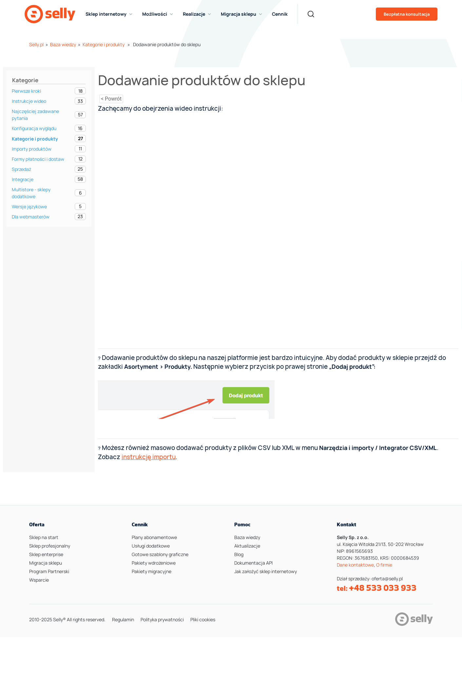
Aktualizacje (247, 546)
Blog (238, 554)
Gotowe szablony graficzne (160, 554)
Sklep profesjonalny (49, 546)
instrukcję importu (149, 457)
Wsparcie (39, 580)
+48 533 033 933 (382, 587)
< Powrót (111, 99)
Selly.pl (36, 44)
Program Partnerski (49, 571)
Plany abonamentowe (154, 537)
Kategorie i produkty (104, 44)
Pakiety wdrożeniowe (154, 563)
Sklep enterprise (46, 554)
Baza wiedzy (63, 44)
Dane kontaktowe (355, 565)
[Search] (311, 14)
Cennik (280, 14)
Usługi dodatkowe (151, 546)
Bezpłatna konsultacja (407, 14)
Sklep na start (43, 537)
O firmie (384, 565)
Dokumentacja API (253, 563)
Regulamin (123, 619)
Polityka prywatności (162, 619)
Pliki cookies (202, 619)
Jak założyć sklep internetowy (265, 571)
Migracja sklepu (45, 563)
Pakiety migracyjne (151, 571)
